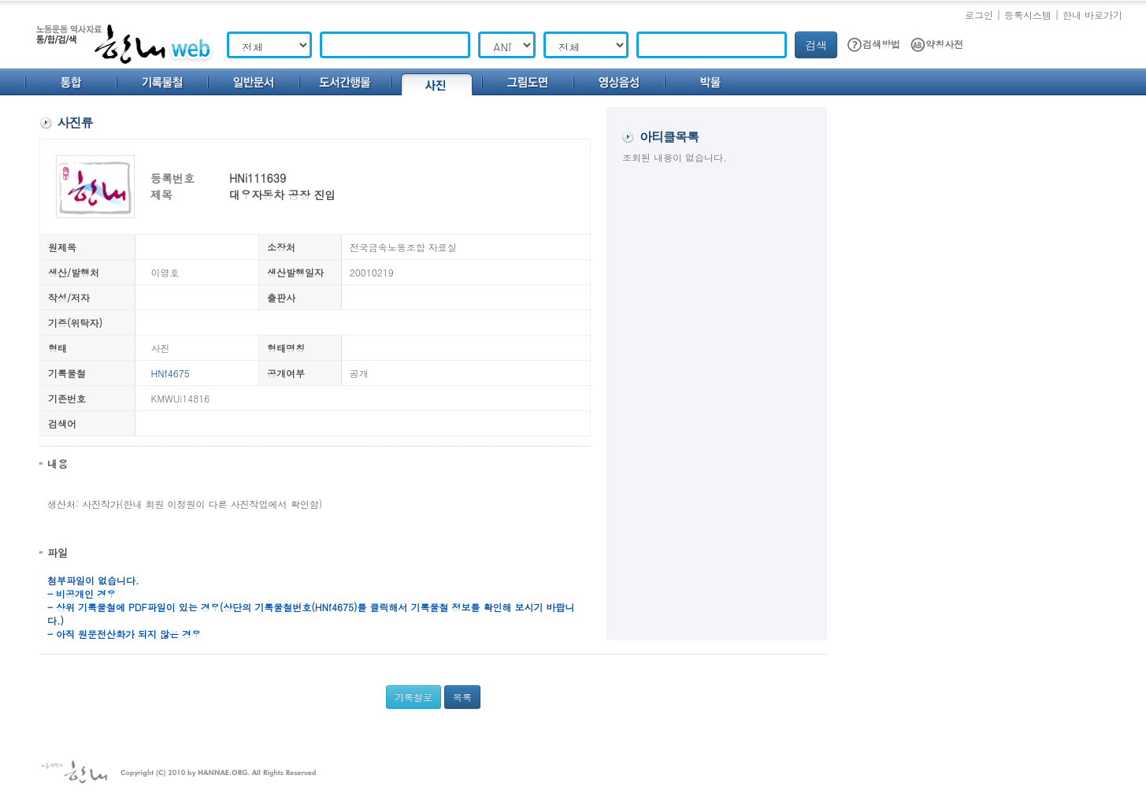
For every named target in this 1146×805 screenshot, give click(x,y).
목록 (462, 696)
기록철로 (413, 696)
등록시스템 (1027, 14)
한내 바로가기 (1092, 14)
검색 (816, 45)
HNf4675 (170, 373)
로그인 (979, 14)
